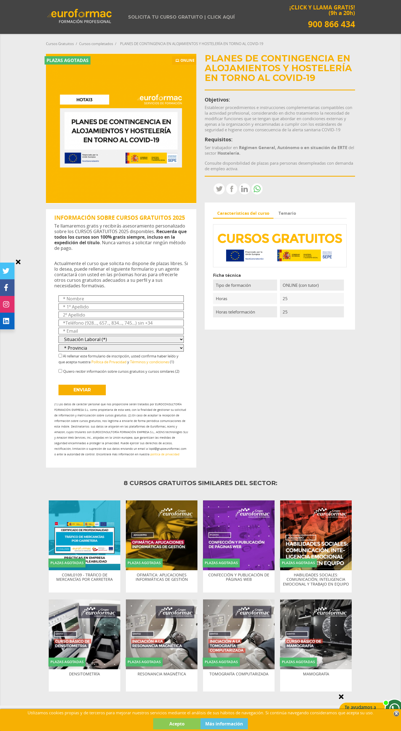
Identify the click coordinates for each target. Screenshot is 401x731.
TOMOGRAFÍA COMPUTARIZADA (238, 674)
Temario (287, 213)
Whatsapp (257, 188)
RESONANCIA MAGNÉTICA (162, 674)
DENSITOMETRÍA (84, 674)
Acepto (177, 724)
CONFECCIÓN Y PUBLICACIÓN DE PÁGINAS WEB (238, 577)
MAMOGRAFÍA (316, 674)
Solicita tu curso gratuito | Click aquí (181, 17)
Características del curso (243, 213)
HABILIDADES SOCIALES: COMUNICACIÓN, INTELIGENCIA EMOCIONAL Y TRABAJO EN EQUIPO (316, 580)
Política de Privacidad (108, 361)
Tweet (219, 188)
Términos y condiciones (149, 361)
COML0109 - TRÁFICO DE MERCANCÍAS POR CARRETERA (84, 577)
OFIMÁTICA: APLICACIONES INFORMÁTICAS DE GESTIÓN (162, 577)
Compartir (231, 188)
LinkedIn (244, 188)
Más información (224, 724)
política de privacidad (164, 454)
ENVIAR (82, 389)
